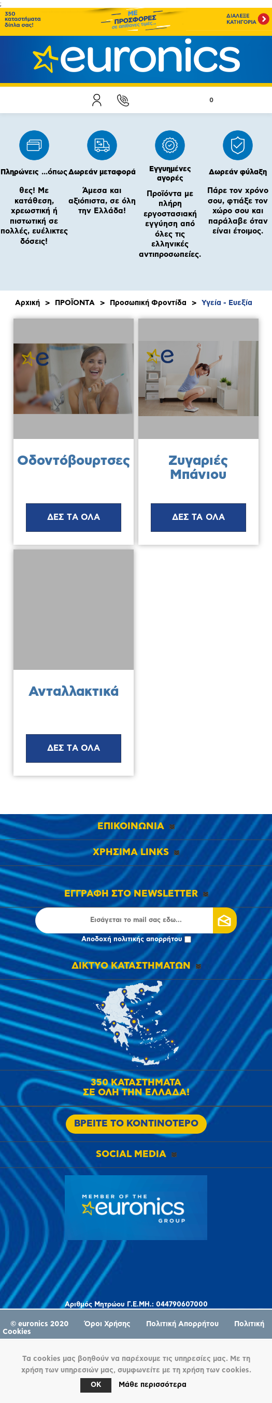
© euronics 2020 (39, 1324)
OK (96, 1385)
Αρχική (27, 303)
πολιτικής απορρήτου (147, 939)
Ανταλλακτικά (73, 691)
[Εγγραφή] (136, 920)
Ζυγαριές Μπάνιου (198, 468)
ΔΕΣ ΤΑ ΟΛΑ (74, 517)
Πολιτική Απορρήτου (182, 1324)
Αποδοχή (136, 939)
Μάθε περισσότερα (153, 1384)
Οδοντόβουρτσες (73, 460)
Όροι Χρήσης (107, 1324)
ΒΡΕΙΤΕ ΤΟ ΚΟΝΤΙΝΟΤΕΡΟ (136, 1124)
